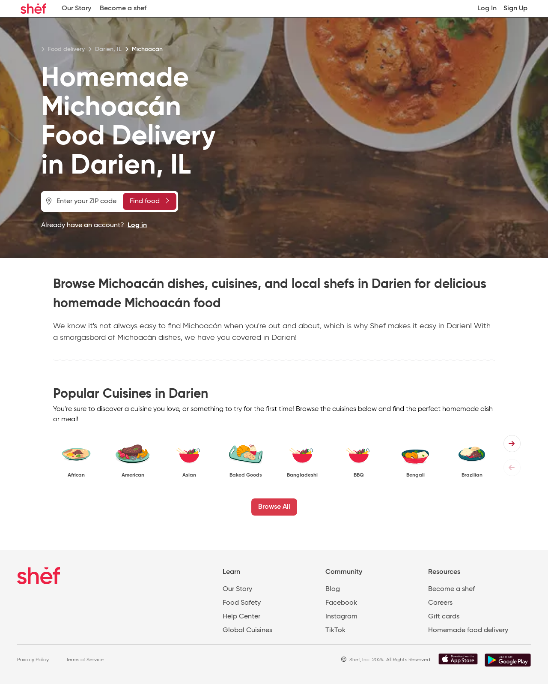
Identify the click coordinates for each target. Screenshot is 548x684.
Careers (440, 603)
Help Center (241, 616)
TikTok (335, 630)
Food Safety (242, 603)
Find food (149, 201)
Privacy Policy (33, 660)
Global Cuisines (247, 630)
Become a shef (123, 8)
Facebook (341, 603)
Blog (332, 589)
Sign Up (515, 8)
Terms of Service (85, 660)
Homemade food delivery (468, 630)
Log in (137, 225)
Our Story (76, 8)
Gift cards (443, 616)
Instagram (341, 616)
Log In (487, 8)
